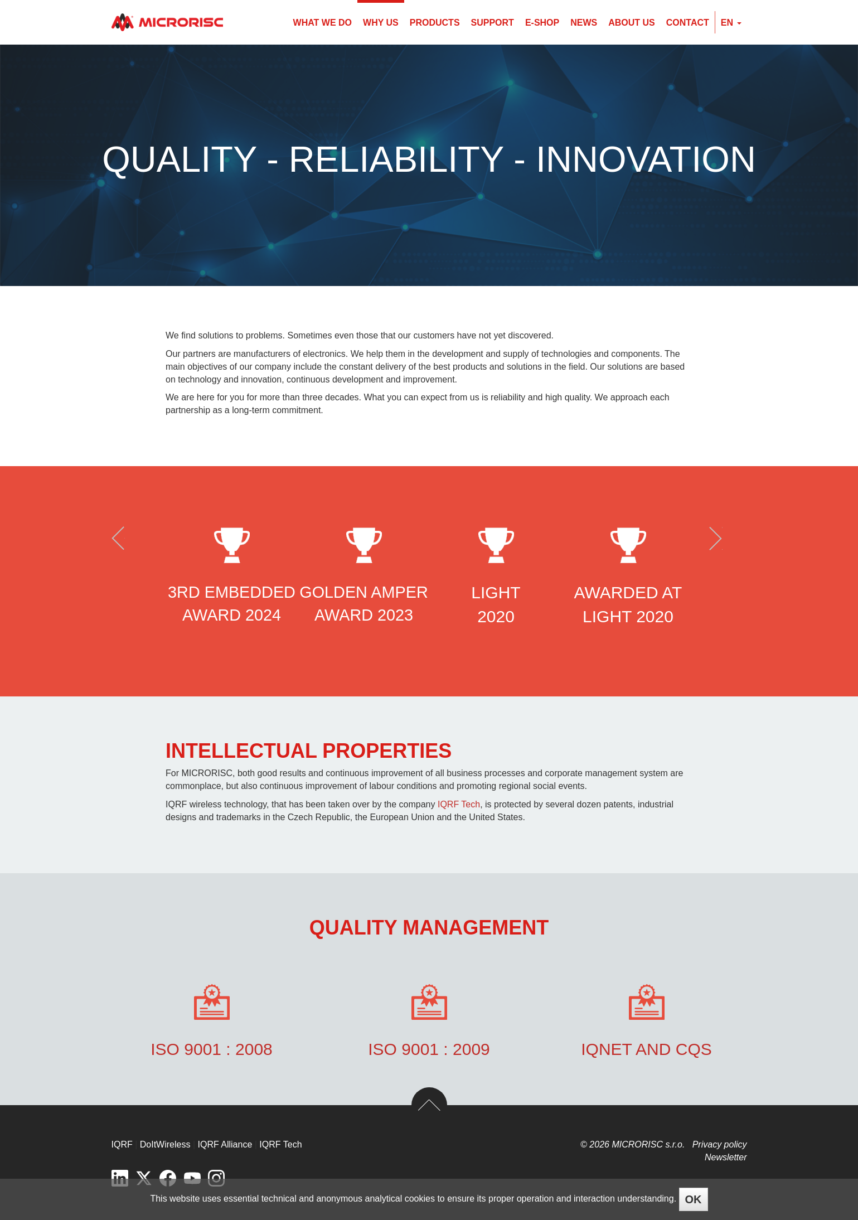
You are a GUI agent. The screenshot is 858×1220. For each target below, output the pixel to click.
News (583, 22)
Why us (381, 22)
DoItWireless (165, 1144)
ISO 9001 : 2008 (212, 1049)
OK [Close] (693, 1199)
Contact (687, 22)
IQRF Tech (459, 804)
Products (435, 22)
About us (631, 22)
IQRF (122, 1144)
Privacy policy (719, 1144)
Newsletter (726, 1157)
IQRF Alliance (225, 1144)
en (731, 22)
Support (492, 22)
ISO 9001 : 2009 (429, 1049)
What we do (322, 22)
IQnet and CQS (646, 1049)
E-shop (542, 22)
